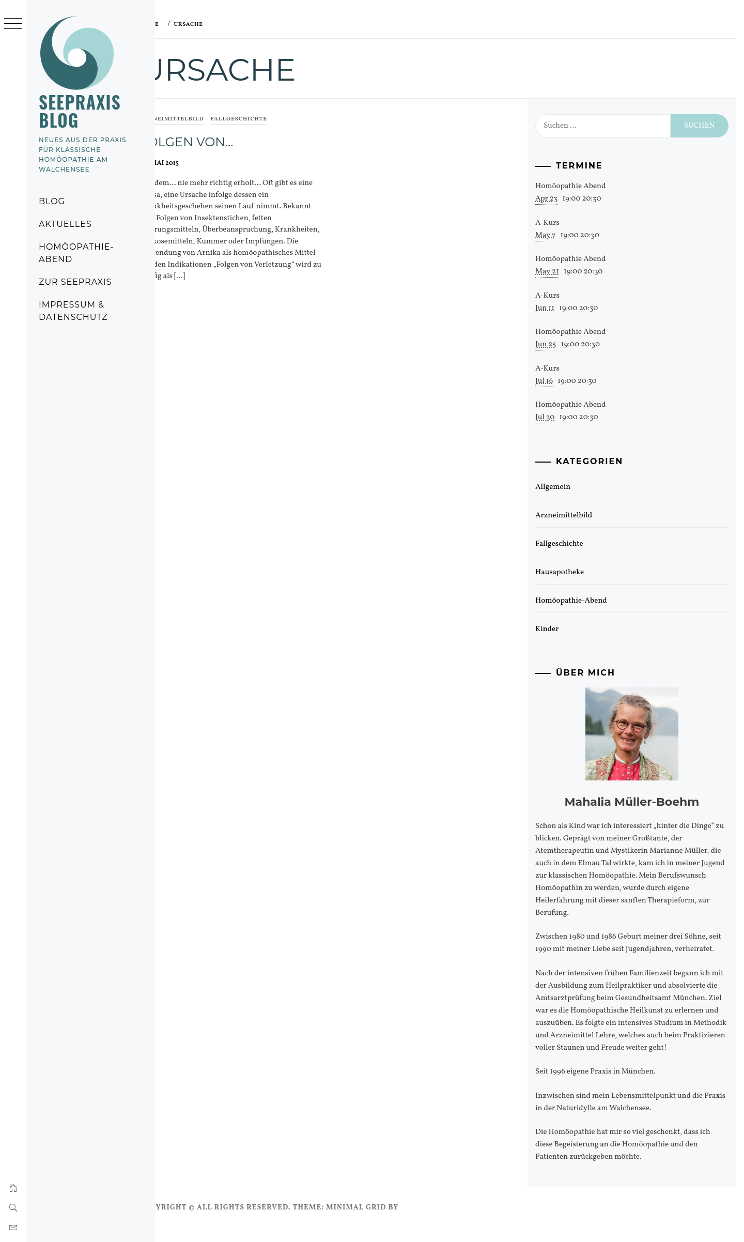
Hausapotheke (568, 572)
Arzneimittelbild (195, 119)
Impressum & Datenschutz (73, 311)
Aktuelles (65, 224)
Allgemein (561, 487)
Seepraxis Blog (80, 111)
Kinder (555, 629)
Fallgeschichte (262, 119)
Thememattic (453, 1220)
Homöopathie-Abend (76, 253)
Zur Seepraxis (75, 282)
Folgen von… (209, 141)
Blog (52, 201)
